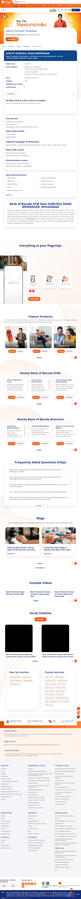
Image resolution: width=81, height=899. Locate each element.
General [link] (16, 6)
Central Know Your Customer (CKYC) (65, 790)
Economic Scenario (33, 821)
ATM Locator (11, 46)
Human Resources (6, 796)
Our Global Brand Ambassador (9, 781)
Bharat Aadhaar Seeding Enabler (64, 859)
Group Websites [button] (4, 886)
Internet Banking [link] (33, 744)
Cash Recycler (5, 845)
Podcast (3, 828)
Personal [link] (16, 1)
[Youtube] (35, 883)
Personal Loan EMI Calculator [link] (12, 753)
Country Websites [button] (13, 886)
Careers (3, 799)
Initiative (3, 773)
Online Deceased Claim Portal (63, 826)
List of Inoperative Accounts (63, 831)
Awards (3, 816)
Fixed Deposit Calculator (35, 845)
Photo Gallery (5, 823)
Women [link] (57, 6)
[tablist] (40, 742)
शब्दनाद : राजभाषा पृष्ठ (33, 834)
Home (4, 46)
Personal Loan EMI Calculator (36, 840)
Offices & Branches (6, 786)
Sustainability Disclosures (35, 790)
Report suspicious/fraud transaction (65, 771)
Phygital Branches (6, 848)
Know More (11, 39)
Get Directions (11, 94)
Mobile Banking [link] (23, 744)
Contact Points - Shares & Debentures (39, 778)
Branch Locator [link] (55, 744)
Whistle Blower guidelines (62, 862)
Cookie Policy (3, 892)
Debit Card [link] (7, 744)
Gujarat (19, 46)
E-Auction (30, 818)
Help (56, 870)
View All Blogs (40, 568)
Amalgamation (5, 784)
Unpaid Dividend (32, 783)
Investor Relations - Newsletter (36, 800)
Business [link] (23, 1)
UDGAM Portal (59, 823)
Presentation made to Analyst (36, 797)
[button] (59, 10)
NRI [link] (30, 6)
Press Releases (5, 831)
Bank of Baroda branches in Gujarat (17, 163)
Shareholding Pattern (34, 802)
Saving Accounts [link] (59, 734)
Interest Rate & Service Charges (37, 823)
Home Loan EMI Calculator (35, 843)
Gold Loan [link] (34, 734)
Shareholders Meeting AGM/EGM (37, 771)
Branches (3, 840)
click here (49, 894)
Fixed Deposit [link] (68, 734)
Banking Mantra (32, 816)
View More (39, 505)
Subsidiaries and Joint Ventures (10, 791)
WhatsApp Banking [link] (44, 744)
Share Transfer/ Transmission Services (39, 780)
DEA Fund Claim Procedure (63, 796)
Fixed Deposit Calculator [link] (12, 755)
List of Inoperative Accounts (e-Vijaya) (65, 836)
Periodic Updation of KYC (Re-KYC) (65, 821)
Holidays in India (59, 780)
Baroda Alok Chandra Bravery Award (11, 794)
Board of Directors (6, 779)
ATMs (2, 843)
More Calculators (33, 850)
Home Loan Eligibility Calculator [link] (29, 755)
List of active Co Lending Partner (64, 816)
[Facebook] (23, 883)
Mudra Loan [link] (49, 734)
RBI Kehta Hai (59, 773)
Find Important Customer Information (65, 768)
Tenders (30, 826)
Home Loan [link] (16, 734)
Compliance (4, 776)
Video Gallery (5, 826)
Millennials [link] (24, 6)
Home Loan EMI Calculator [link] (30, 753)
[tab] (40, 730)
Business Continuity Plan (62, 799)
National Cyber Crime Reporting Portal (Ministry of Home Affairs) (66, 844)
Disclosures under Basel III (35, 807)
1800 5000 (37, 67)
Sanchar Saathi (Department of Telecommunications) (64, 839)
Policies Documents (33, 805)
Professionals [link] (49, 6)
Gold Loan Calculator (34, 848)
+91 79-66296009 (32, 72)
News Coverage (5, 821)
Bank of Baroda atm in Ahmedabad (17, 155)
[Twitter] (32, 883)
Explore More (34, 299)
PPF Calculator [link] (43, 753)
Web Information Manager (62, 867)
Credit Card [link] (14, 744)
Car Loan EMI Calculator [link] (55, 753)
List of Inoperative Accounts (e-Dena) (65, 834)
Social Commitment (6, 789)
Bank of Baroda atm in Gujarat (16, 153)
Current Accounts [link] (21, 736)
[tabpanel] (40, 735)
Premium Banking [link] (38, 6)
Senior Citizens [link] (65, 6)
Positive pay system (60, 801)
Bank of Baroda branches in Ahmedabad (19, 166)
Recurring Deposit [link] (10, 736)
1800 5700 (29, 67)
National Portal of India (61, 864)
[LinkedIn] (29, 883)
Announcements (5, 834)
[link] (53, 10)
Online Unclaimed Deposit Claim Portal (66, 828)
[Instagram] (26, 883)
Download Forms (33, 828)
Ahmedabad (26, 46)
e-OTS (57, 818)
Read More (8, 195)
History (3, 771)
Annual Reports (32, 792)
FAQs (29, 831)
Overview (3, 768)
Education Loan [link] (25, 734)
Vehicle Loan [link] (41, 734)
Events (3, 818)
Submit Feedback (60, 804)
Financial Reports (33, 795)
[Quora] (23, 886)
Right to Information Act (61, 787)
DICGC (46, 887)
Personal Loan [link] (8, 734)
